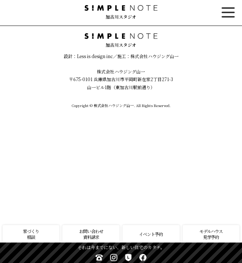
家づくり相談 (31, 234)
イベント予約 (151, 234)
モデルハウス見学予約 (211, 234)
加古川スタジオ (121, 12)
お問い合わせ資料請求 (91, 234)
